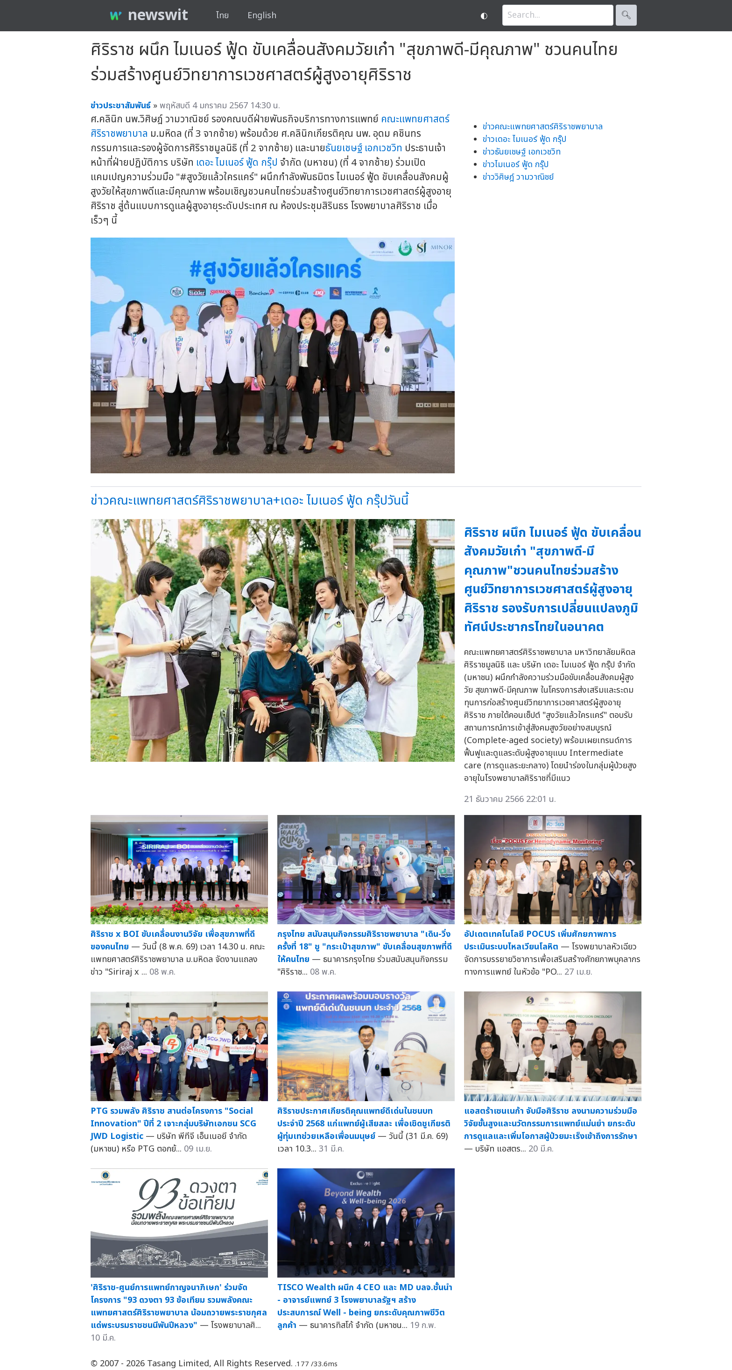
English (261, 15)
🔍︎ (626, 15)
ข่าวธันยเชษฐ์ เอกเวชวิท (522, 152)
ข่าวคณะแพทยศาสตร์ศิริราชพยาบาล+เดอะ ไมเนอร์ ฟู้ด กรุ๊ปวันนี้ (249, 500)
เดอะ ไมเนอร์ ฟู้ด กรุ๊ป (237, 162)
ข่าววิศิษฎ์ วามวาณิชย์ (518, 177)
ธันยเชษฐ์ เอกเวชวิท (363, 148)
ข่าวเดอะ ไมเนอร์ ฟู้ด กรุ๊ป (524, 139)
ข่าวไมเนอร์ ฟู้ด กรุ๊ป (516, 164)
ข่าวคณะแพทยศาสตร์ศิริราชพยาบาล (543, 126)
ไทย (222, 15)
